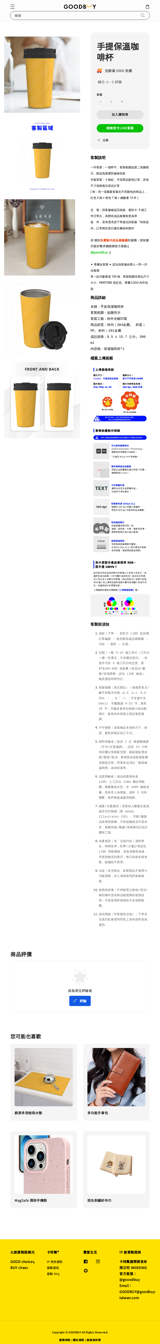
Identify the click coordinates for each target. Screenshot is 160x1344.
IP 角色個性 (55, 1257)
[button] (12, 6)
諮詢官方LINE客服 (120, 128)
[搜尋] (143, 15)
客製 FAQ (53, 1269)
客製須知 (53, 1263)
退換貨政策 (94, 1335)
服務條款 (65, 1335)
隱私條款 (78, 1335)
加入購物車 (120, 114)
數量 (99, 95)
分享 (103, 140)
